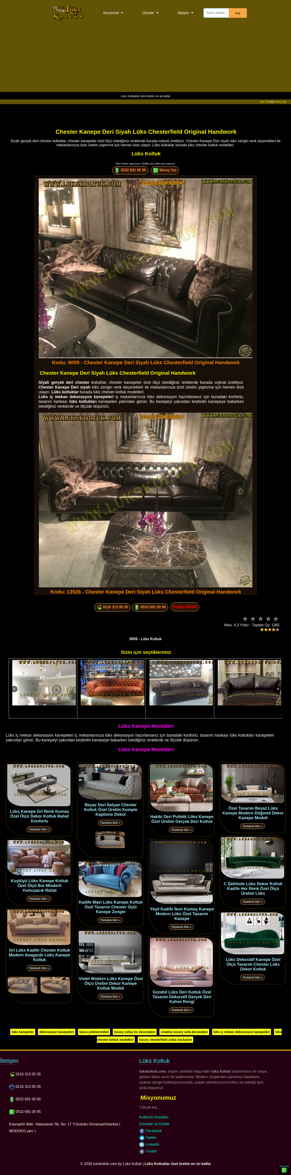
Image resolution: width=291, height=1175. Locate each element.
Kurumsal (111, 13)
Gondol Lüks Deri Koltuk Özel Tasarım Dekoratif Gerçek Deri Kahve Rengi (181, 997)
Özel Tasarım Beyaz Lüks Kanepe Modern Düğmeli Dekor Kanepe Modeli (253, 813)
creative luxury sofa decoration (184, 1032)
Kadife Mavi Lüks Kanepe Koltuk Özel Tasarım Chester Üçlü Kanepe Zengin (111, 907)
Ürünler (148, 13)
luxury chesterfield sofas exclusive (165, 1039)
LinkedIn (149, 1144)
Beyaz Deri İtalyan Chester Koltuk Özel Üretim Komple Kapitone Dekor (110, 810)
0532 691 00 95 (130, 170)
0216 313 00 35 (112, 607)
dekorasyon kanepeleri (56, 1032)
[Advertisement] (145, 60)
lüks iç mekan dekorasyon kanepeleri (241, 1032)
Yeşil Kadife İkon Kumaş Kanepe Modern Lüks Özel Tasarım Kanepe (182, 914)
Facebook (150, 1131)
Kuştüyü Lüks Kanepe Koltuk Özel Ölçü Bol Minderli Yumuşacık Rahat (39, 886)
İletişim (183, 13)
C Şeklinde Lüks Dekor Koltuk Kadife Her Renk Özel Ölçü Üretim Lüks (253, 889)
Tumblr (148, 1151)
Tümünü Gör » (39, 829)
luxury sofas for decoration (134, 1032)
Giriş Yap (280, 101)
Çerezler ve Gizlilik (154, 1124)
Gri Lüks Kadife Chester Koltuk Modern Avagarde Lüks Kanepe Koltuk (39, 955)
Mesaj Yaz (165, 170)
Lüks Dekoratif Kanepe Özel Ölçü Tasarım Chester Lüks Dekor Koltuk (253, 964)
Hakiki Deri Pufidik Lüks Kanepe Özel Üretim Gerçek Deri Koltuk (181, 819)
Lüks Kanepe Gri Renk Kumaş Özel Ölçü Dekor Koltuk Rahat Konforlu (39, 816)
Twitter (147, 1138)
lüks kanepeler (23, 1032)
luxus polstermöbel (93, 1032)
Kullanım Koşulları (153, 1117)
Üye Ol (264, 101)
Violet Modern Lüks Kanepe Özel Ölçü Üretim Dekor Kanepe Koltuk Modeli (111, 983)
